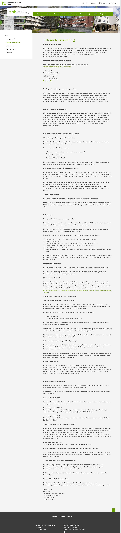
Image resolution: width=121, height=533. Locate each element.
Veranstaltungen (86, 14)
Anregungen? (10, 39)
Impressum (10, 46)
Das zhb (49, 14)
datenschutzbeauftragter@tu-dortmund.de (57, 66)
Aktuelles (40, 14)
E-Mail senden (47, 81)
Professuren (72, 14)
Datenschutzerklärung (13, 42)
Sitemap (9, 52)
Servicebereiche (60, 14)
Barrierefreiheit (11, 49)
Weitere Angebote (100, 14)
